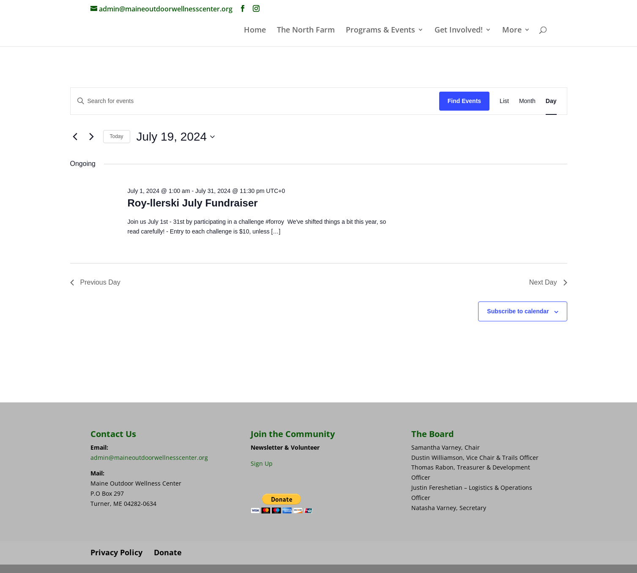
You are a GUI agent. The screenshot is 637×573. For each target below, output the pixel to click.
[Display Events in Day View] (551, 101)
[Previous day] (75, 137)
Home (255, 31)
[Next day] (92, 137)
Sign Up (262, 463)
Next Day (548, 282)
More (512, 31)
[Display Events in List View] (504, 101)
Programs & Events (380, 31)
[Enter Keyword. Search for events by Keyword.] (255, 101)
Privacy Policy (116, 552)
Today (116, 136)
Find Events (464, 101)
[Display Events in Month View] (527, 101)
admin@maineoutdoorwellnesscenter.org (149, 458)
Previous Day (95, 282)
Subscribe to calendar (518, 311)
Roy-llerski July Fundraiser (192, 203)
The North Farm (306, 31)
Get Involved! (459, 31)
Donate (168, 552)
